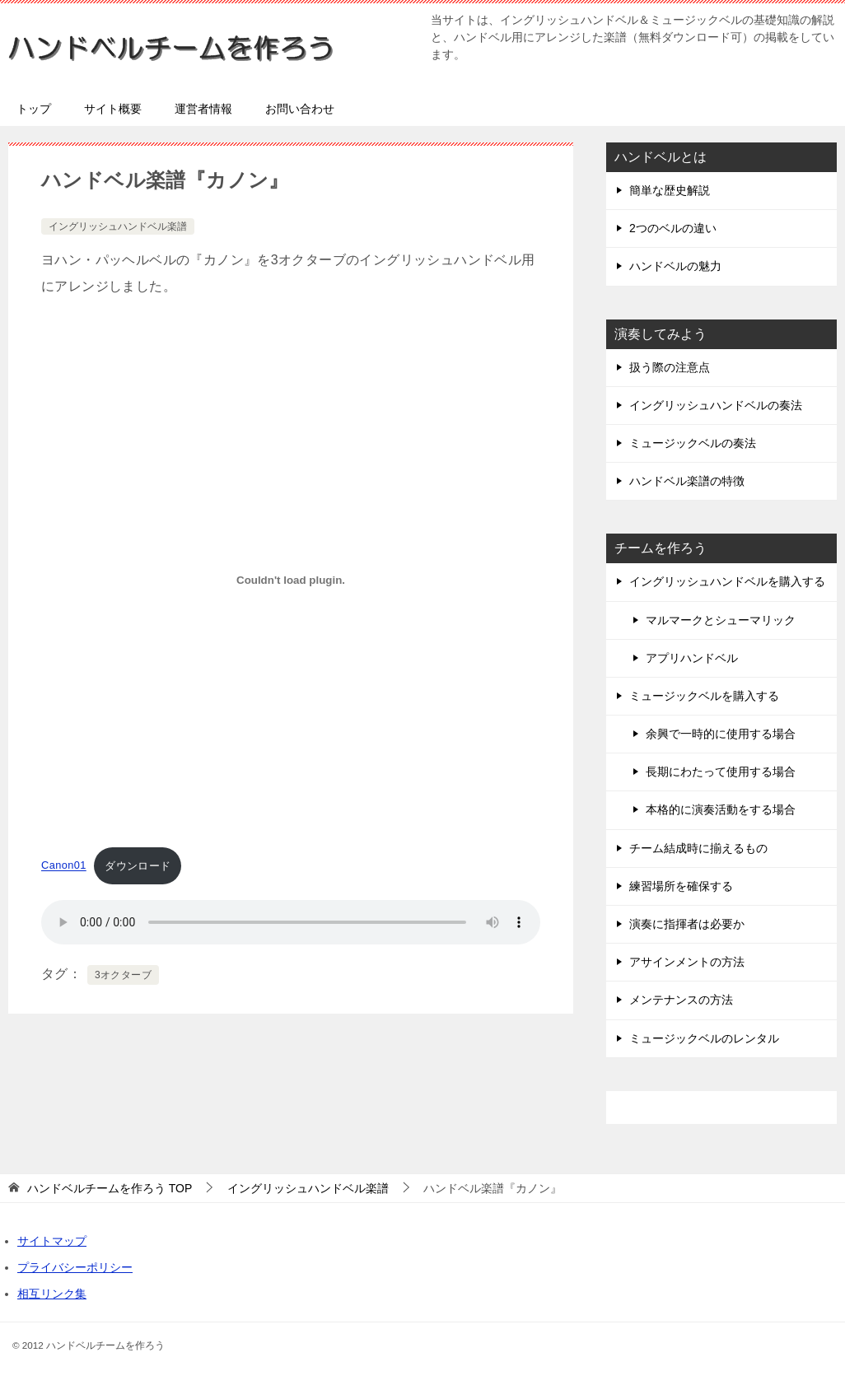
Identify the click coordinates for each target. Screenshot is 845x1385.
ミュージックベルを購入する (704, 695)
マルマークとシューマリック (721, 620)
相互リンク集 (51, 1293)
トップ (33, 108)
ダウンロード (137, 866)
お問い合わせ (299, 108)
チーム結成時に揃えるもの (698, 848)
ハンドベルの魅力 (675, 266)
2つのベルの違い (673, 228)
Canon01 (63, 866)
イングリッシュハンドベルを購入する (727, 581)
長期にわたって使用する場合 (721, 771)
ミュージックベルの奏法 (692, 443)
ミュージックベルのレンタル (704, 1038)
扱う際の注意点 (669, 367)
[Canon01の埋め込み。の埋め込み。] (290, 580)
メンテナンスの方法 (681, 999)
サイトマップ (51, 1240)
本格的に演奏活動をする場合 (721, 809)
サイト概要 (113, 108)
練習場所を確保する (681, 886)
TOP (109, 1188)
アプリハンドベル (692, 658)
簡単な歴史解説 (669, 190)
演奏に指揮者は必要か (687, 923)
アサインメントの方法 (687, 961)
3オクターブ (123, 975)
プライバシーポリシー (75, 1267)
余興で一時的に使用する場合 (721, 733)
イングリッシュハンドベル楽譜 (118, 226)
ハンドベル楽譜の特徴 (687, 480)
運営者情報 (203, 108)
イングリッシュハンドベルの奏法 (715, 405)
